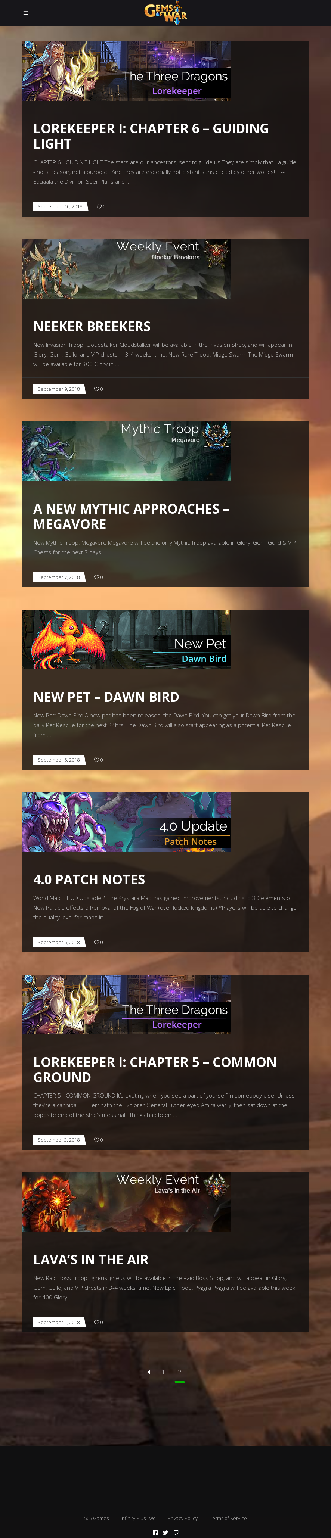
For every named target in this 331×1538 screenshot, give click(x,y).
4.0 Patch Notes (89, 879)
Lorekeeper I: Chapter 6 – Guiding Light (151, 135)
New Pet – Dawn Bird (106, 697)
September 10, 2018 (60, 206)
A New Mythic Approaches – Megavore (131, 516)
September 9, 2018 (59, 389)
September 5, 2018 (59, 759)
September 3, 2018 (59, 1139)
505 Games (96, 1518)
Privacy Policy (183, 1518)
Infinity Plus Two (138, 1518)
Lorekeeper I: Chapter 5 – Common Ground (155, 1069)
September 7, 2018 (59, 577)
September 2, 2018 (59, 1322)
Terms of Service (228, 1518)
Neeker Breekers (92, 326)
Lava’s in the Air (91, 1259)
